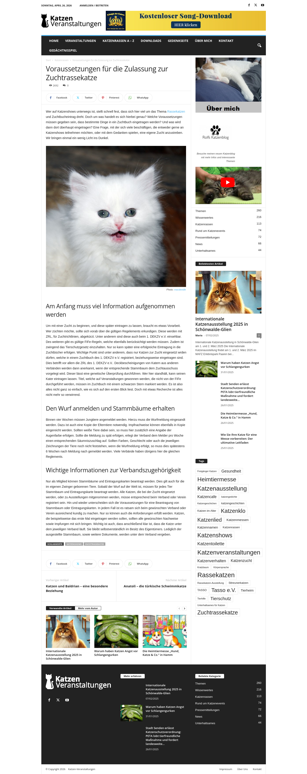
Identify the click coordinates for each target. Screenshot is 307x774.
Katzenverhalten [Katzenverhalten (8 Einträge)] (211, 561)
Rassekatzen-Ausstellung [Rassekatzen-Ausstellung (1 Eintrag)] (210, 583)
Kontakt (257, 769)
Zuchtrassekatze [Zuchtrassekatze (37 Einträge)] (217, 612)
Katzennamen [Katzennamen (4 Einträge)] (207, 527)
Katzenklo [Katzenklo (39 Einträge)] (233, 511)
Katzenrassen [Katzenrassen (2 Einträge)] (231, 527)
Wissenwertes (204, 217)
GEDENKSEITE (178, 41)
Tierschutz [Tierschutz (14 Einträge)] (220, 598)
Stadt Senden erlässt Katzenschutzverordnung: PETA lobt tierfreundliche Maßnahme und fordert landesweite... (238, 392)
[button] (259, 45)
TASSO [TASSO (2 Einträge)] (202, 590)
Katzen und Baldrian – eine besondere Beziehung (77, 588)
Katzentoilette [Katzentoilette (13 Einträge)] (211, 543)
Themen (201, 211)
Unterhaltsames (206, 250)
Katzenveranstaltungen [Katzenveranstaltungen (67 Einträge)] (228, 552)
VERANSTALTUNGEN (80, 41)
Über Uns (242, 769)
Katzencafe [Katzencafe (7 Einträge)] (207, 497)
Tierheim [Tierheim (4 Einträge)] (247, 590)
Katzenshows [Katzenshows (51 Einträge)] (214, 535)
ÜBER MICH (203, 41)
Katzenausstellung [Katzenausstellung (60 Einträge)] (222, 488)
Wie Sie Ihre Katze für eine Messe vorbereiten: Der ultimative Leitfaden (239, 439)
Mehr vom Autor (88, 608)
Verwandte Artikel (60, 608)
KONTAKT (226, 41)
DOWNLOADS (151, 41)
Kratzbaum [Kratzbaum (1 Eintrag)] (203, 567)
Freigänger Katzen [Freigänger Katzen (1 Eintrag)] (207, 471)
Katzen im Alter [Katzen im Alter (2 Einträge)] (206, 510)
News (199, 244)
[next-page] (184, 608)
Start (48, 60)
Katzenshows (74, 544)
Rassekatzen (176, 111)
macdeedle (180, 289)
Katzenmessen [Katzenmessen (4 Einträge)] (238, 520)
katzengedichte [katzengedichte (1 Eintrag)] (229, 496)
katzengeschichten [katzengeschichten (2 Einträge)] (232, 503)
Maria (199, 335)
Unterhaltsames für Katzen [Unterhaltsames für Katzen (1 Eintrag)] (211, 605)
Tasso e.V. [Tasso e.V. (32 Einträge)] (223, 590)
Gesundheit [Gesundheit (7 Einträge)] (231, 471)
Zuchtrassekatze (94, 544)
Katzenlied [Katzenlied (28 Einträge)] (209, 520)
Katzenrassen (62, 60)
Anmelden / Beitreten (94, 5)
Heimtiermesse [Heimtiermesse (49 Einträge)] (216, 479)
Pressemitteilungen (208, 237)
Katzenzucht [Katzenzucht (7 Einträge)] (241, 560)
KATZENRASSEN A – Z (118, 41)
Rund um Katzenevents (210, 231)
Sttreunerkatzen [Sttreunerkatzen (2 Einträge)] (238, 582)
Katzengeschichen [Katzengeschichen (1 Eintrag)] (207, 503)
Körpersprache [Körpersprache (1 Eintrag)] (221, 567)
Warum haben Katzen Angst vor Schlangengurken (116, 653)
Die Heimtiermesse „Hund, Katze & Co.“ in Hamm (161, 653)
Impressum (225, 769)
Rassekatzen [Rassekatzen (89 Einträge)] (216, 575)
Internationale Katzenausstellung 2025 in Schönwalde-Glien (64, 655)
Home (54, 41)
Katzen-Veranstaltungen (81, 769)
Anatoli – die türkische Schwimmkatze (155, 586)
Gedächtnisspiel (63, 50)
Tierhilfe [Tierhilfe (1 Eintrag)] (201, 598)
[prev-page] (179, 608)
